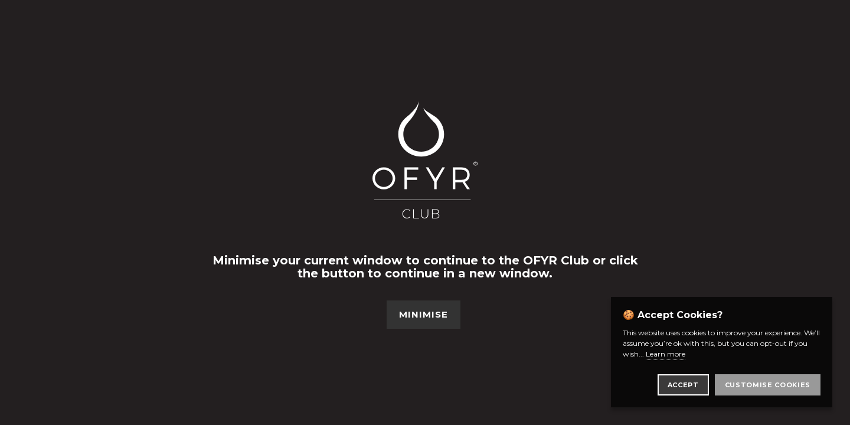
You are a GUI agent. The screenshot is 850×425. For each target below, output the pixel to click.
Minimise (423, 314)
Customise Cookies (767, 385)
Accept (683, 385)
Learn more (665, 353)
